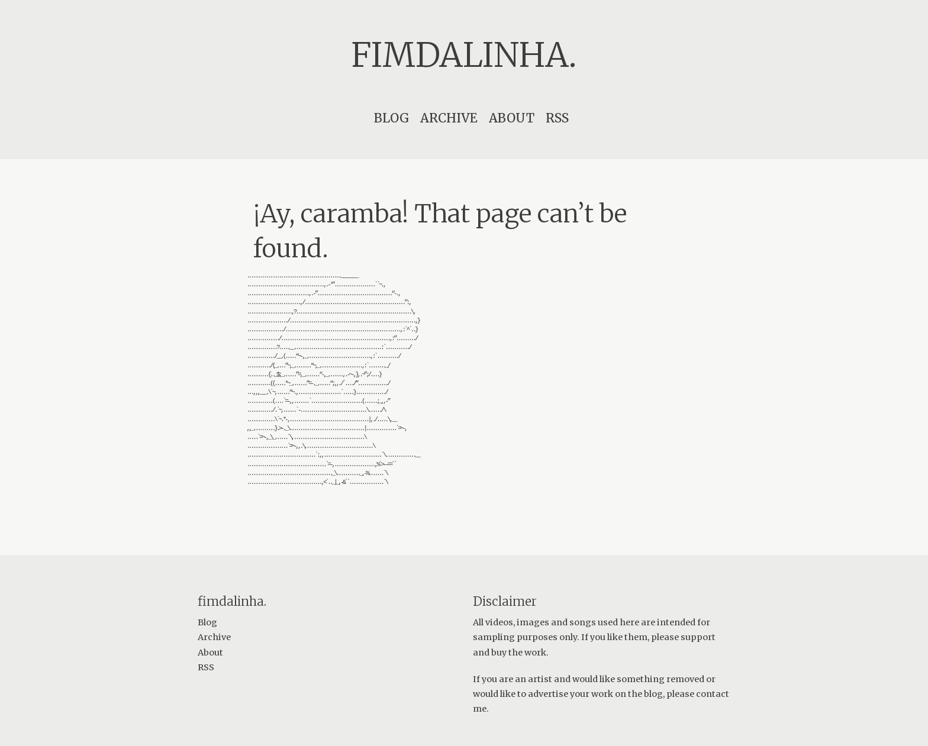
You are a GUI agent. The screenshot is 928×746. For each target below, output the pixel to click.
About (511, 118)
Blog (391, 118)
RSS (557, 118)
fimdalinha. (463, 55)
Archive (449, 118)
